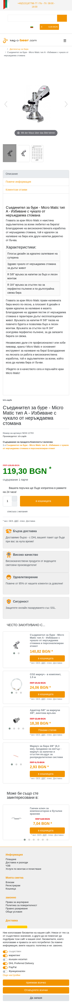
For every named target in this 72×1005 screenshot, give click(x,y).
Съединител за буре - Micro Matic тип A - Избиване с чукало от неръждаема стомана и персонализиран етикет (47, 640)
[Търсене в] (62, 18)
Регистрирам (13, 885)
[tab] (36, 174)
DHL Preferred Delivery (21, 963)
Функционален (17, 971)
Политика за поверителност (21, 905)
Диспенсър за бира (18, 49)
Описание (12, 173)
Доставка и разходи (17, 862)
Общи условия (14, 911)
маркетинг (14, 955)
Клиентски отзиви (16, 189)
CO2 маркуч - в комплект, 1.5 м (45, 676)
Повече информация (18, 181)
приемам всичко (36, 982)
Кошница (11, 888)
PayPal (13, 967)
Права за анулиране (17, 902)
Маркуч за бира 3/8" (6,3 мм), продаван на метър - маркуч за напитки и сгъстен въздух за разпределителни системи (46, 752)
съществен (15, 951)
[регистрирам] (19, 27)
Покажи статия (47, 730)
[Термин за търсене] (32, 18)
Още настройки (11, 975)
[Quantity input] (7, 501)
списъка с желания (16, 511)
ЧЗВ (8, 865)
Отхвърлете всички (36, 990)
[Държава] (31, 27)
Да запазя (36, 997)
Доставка (30, 521)
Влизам (10, 882)
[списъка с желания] (37, 27)
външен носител (18, 959)
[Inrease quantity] (14, 498)
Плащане (11, 859)
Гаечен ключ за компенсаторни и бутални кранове (46, 811)
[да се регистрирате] (26, 27)
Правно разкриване (17, 908)
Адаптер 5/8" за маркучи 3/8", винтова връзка (45, 711)
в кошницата (51, 501)
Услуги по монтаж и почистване (23, 868)
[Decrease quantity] (14, 503)
